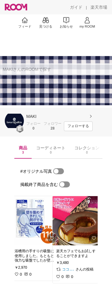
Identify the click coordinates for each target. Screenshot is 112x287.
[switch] (58, 171)
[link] (35, 220)
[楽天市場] (98, 7)
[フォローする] (78, 126)
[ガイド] (76, 7)
